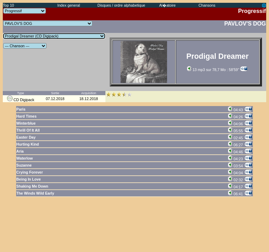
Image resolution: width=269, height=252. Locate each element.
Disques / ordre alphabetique (121, 5)
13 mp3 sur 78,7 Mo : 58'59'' (213, 70)
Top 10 (8, 5)
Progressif (252, 11)
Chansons (207, 5)
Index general (68, 5)
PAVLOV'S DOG (245, 24)
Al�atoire (167, 5)
